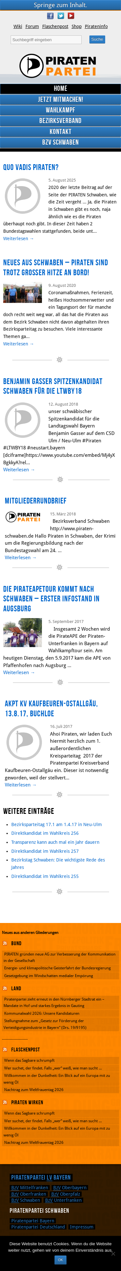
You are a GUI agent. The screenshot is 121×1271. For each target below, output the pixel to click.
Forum (32, 26)
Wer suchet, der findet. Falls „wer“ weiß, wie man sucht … (53, 1068)
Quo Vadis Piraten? (31, 168)
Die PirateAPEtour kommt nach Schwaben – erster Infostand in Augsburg (51, 599)
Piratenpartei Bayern (41, 1178)
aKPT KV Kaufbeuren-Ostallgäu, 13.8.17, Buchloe (51, 709)
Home (60, 89)
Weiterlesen (18, 238)
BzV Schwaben (60, 142)
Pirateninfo (96, 26)
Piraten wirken (27, 1102)
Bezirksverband (60, 121)
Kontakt (61, 132)
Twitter (60, 16)
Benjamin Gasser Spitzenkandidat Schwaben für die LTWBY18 (53, 387)
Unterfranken (63, 1200)
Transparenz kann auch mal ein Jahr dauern (55, 842)
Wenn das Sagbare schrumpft (29, 1060)
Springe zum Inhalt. (60, 5)
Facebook (50, 16)
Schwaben (25, 1200)
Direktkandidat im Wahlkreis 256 (45, 833)
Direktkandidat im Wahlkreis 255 (45, 876)
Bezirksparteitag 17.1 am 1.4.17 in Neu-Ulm (56, 824)
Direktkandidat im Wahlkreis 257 (45, 851)
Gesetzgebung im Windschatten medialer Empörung (48, 976)
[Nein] (113, 1253)
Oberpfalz (65, 1194)
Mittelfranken (29, 1187)
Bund (16, 943)
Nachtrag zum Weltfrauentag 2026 (34, 1089)
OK (60, 1260)
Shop (77, 26)
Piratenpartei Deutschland (38, 1226)
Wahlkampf (61, 110)
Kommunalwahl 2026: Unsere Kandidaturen (41, 1013)
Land (16, 988)
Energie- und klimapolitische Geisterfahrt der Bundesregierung (57, 968)
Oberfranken (28, 1194)
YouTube (71, 16)
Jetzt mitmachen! (60, 100)
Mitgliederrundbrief (36, 501)
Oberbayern (69, 1187)
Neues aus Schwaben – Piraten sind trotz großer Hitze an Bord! (55, 268)
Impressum (82, 1226)
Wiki (18, 26)
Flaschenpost (55, 26)
